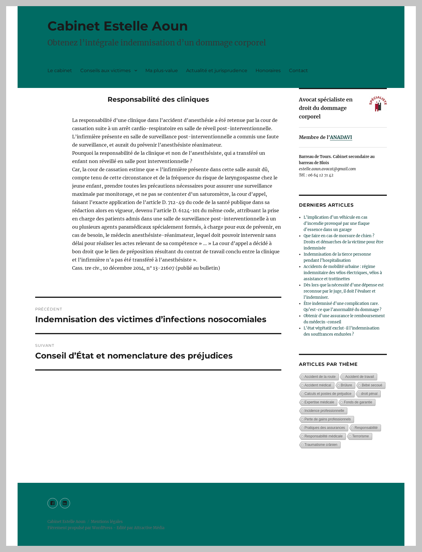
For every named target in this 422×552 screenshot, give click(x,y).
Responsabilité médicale (323, 436)
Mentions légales (107, 521)
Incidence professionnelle (324, 411)
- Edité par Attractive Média (138, 527)
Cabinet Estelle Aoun (117, 26)
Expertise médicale (319, 402)
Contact (298, 70)
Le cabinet (59, 70)
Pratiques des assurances (324, 428)
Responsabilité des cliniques (158, 99)
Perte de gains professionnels (327, 419)
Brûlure (346, 385)
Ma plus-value (161, 70)
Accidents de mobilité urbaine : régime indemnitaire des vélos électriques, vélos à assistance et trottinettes (343, 272)
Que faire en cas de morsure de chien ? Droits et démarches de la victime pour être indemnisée (343, 242)
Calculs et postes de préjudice (327, 394)
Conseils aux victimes (105, 70)
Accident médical (317, 385)
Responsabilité (366, 428)
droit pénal (369, 394)
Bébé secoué (372, 385)
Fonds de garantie (358, 402)
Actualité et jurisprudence (216, 70)
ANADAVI (341, 137)
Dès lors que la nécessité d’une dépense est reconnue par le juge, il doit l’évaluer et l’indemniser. (344, 291)
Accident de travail (359, 377)
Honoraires (268, 70)
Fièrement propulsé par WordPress (80, 527)
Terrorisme (360, 436)
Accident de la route (320, 377)
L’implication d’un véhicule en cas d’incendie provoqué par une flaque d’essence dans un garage (337, 223)
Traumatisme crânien (320, 445)
